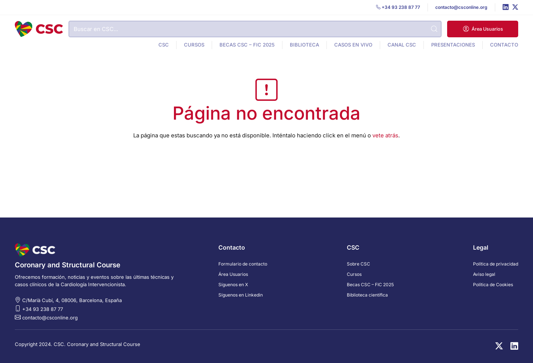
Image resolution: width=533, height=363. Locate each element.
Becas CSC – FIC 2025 (247, 45)
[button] (482, 29)
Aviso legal (484, 274)
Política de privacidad (495, 264)
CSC (163, 45)
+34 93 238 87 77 (42, 309)
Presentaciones (453, 45)
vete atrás (385, 135)
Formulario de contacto (242, 264)
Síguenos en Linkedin (240, 295)
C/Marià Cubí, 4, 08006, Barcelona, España (72, 300)
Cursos (194, 45)
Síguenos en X (233, 284)
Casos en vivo (353, 45)
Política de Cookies (493, 284)
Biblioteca (304, 45)
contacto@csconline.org (50, 318)
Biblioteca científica (367, 295)
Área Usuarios (233, 274)
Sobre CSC (358, 264)
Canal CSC (402, 45)
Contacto (504, 45)
